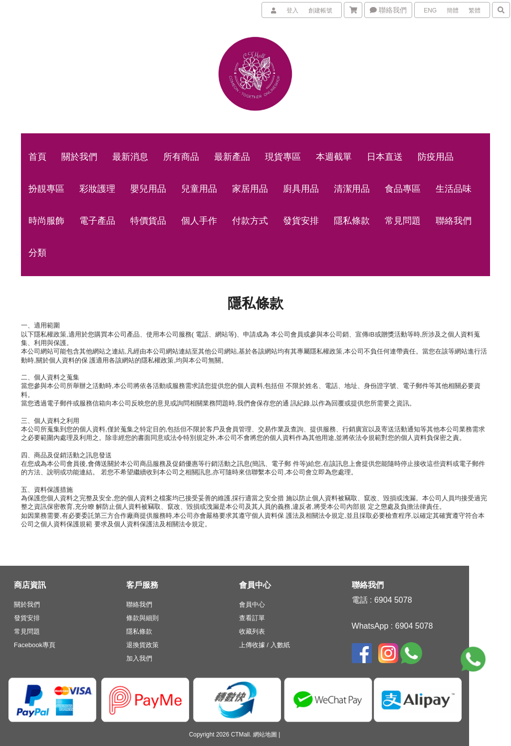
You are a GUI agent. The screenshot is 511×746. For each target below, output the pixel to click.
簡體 (453, 10)
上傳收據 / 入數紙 (264, 645)
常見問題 (27, 631)
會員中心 (252, 604)
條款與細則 (142, 618)
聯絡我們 (388, 10)
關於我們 (27, 604)
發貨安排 (27, 618)
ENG (430, 10)
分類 (37, 253)
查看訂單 (252, 618)
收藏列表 (252, 631)
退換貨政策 (142, 645)
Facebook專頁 (34, 645)
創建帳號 (320, 10)
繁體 (475, 10)
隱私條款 (139, 631)
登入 (292, 10)
